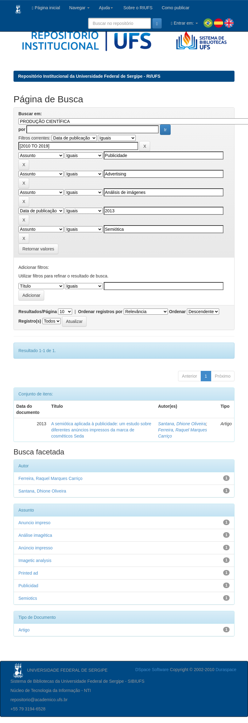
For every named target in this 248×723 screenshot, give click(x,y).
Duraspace (225, 669)
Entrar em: (184, 23)
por (21, 129)
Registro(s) (29, 321)
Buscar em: (30, 113)
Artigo (24, 629)
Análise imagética (35, 535)
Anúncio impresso (35, 547)
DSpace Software (152, 669)
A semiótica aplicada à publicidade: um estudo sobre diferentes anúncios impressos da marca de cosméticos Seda (101, 429)
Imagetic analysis (34, 560)
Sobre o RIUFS (137, 7)
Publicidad (28, 585)
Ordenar (177, 311)
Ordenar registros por (100, 311)
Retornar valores (38, 248)
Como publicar (175, 7)
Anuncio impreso (34, 522)
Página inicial (46, 7)
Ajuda (106, 7)
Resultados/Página (37, 311)
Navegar (79, 7)
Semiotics (27, 598)
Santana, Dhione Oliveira (182, 423)
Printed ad (28, 573)
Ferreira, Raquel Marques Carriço (50, 478)
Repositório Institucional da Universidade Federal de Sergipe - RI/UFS (89, 76)
